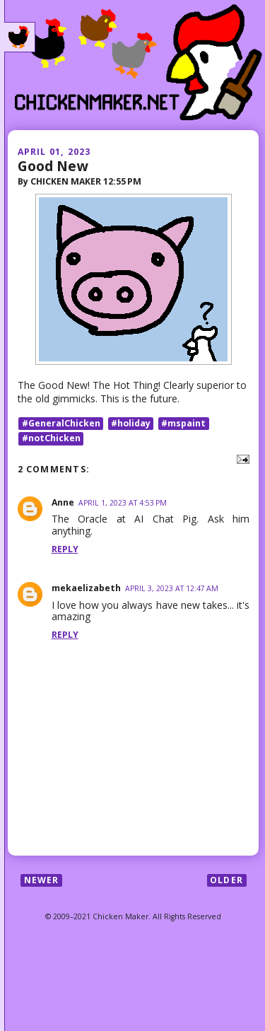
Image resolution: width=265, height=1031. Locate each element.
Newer (41, 880)
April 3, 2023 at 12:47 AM (171, 588)
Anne (63, 502)
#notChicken (51, 438)
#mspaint (183, 423)
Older (226, 880)
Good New (53, 165)
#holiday (131, 423)
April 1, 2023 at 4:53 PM (122, 503)
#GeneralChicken (61, 423)
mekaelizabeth (86, 588)
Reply (65, 549)
